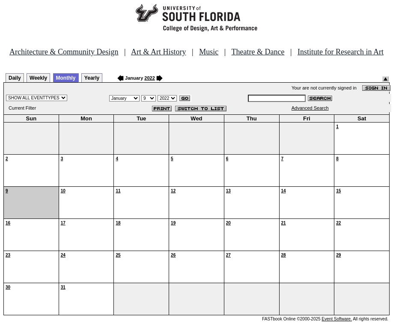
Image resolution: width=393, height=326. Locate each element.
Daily (15, 78)
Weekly (38, 78)
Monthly (66, 78)
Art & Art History (158, 52)
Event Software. (337, 319)
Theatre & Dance (257, 52)
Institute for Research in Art (341, 52)
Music (208, 52)
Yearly (91, 78)
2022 (149, 78)
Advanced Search (310, 108)
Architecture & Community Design (63, 52)
